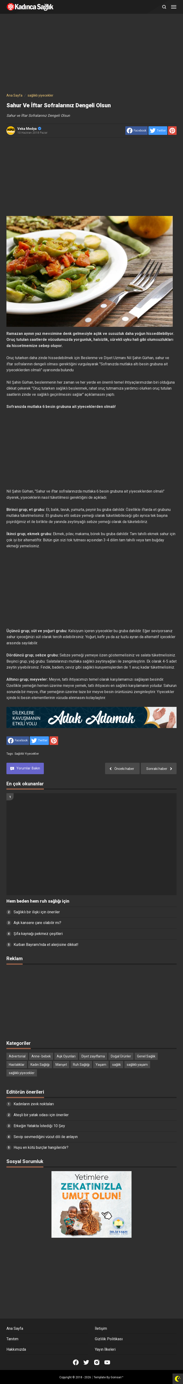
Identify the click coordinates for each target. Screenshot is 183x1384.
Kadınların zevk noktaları (34, 1104)
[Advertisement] (91, 54)
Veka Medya (29, 129)
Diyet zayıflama (93, 1056)
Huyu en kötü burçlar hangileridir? (41, 1147)
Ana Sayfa (14, 1328)
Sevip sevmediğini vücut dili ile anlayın (46, 1137)
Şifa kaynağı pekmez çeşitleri (38, 933)
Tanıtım (12, 1339)
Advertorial (17, 1056)
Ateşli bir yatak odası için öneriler (41, 1115)
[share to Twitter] (157, 130)
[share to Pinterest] (172, 130)
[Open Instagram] (97, 1362)
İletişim (101, 1328)
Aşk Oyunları (66, 1056)
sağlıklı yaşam (137, 1064)
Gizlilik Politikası (109, 1339)
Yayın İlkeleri (105, 1349)
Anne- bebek (41, 1056)
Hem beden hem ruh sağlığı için (37, 901)
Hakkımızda (16, 1349)
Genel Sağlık (146, 1056)
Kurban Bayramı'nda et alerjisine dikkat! (46, 944)
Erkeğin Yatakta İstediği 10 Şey (39, 1126)
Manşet (61, 1064)
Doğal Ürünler (121, 1056)
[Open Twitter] (86, 1362)
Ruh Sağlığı (81, 1064)
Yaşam (101, 1064)
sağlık (116, 1064)
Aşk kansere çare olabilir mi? (37, 922)
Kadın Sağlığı (40, 1064)
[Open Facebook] (76, 1362)
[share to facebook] (136, 130)
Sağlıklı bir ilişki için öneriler (37, 912)
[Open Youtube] (107, 1362)
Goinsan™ (117, 1377)
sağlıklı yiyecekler (27, 753)
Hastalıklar (17, 1064)
